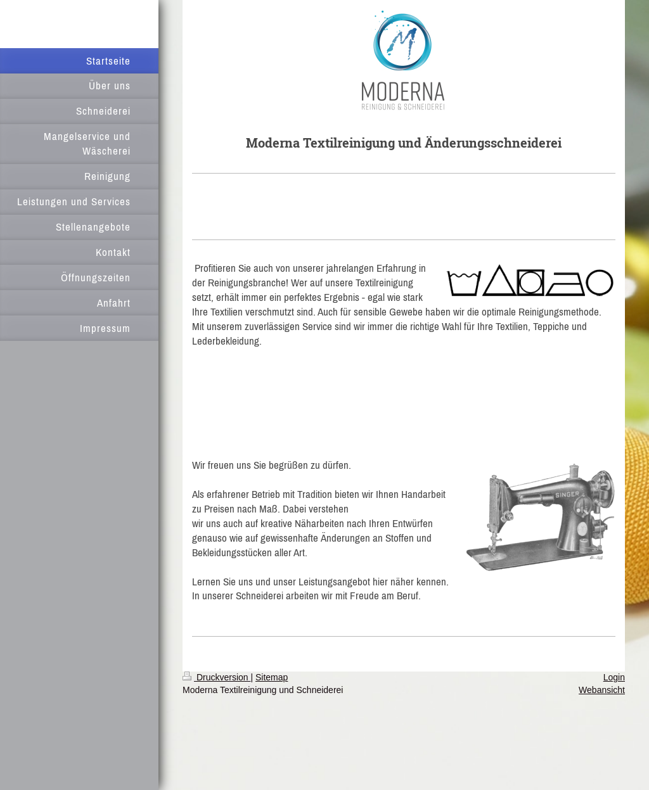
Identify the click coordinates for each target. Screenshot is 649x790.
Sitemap (271, 677)
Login (614, 677)
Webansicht (602, 690)
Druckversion (216, 677)
